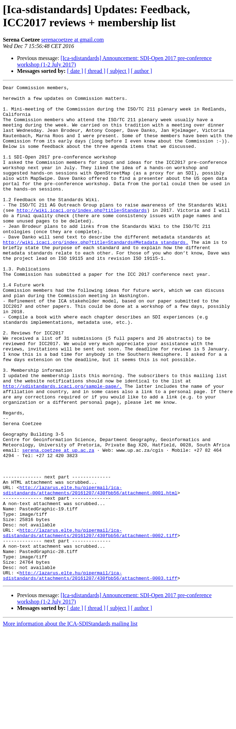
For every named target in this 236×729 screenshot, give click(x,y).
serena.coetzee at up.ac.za (58, 523)
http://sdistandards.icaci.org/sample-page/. (62, 447)
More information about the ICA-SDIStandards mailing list (70, 723)
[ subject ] (118, 71)
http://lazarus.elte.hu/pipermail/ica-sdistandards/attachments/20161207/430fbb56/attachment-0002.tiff (90, 622)
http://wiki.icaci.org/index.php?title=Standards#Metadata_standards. (95, 274)
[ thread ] (94, 71)
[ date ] (75, 71)
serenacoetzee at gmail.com (72, 40)
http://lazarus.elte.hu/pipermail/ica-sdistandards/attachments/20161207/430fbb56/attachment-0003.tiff (90, 674)
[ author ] (141, 71)
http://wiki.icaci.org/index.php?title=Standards (82, 235)
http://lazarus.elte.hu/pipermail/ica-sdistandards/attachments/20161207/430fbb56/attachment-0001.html (90, 571)
